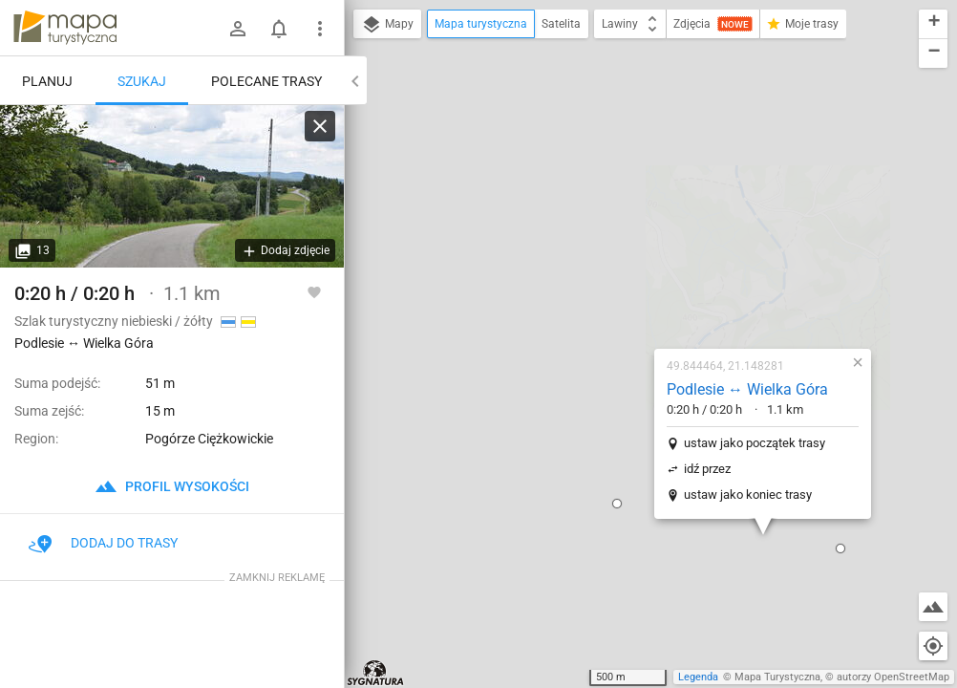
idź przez (594, 270)
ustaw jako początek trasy (641, 244)
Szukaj (141, 81)
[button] (504, 305)
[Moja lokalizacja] (933, 646)
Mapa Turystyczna (777, 677)
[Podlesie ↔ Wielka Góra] (172, 186)
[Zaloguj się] (238, 28)
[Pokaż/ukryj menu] (320, 28)
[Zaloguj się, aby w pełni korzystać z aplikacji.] (314, 291)
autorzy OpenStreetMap (893, 677)
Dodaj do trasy (103, 542)
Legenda (698, 677)
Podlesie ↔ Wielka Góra (634, 191)
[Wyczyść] (320, 126)
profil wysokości (172, 486)
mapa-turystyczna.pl (65, 27)
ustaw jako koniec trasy (635, 296)
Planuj (47, 81)
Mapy (387, 24)
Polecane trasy (266, 81)
